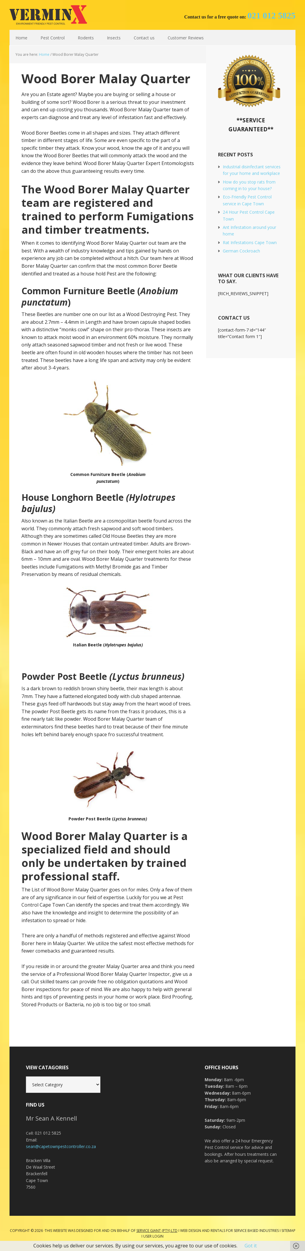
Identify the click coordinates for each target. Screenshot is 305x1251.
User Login (153, 1236)
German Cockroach (241, 251)
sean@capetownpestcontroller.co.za (61, 1146)
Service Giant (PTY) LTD (157, 1230)
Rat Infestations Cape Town (250, 242)
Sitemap (288, 1230)
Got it (251, 1245)
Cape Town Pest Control (48, 15)
